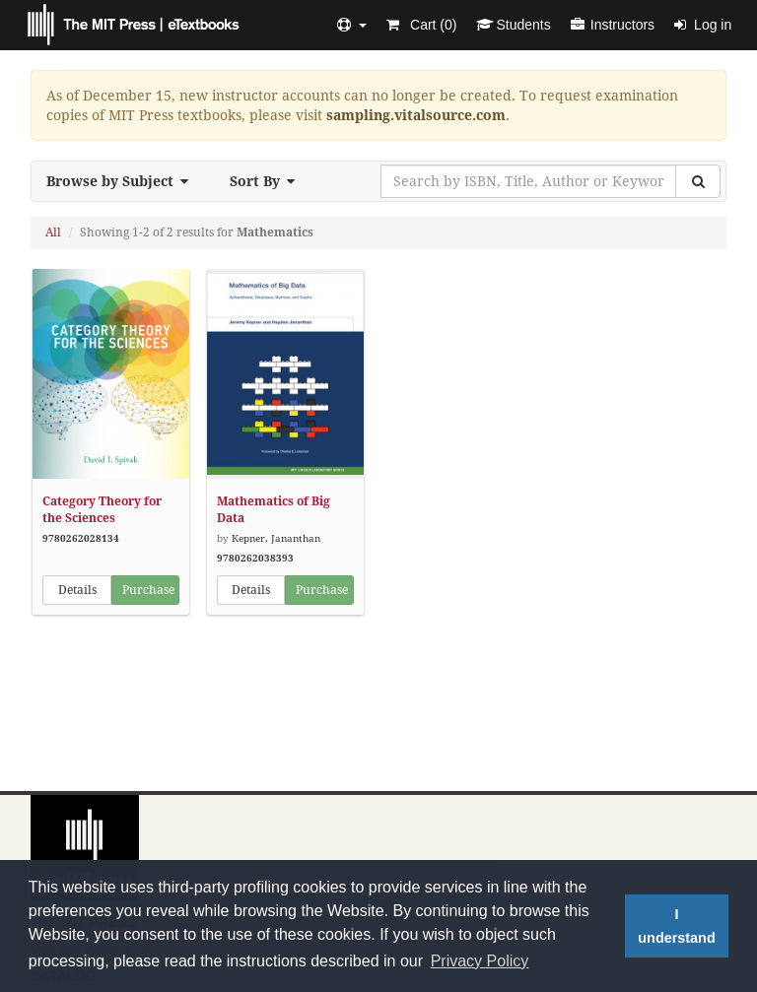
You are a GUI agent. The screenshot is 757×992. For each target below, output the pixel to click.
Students (513, 25)
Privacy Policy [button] (480, 961)
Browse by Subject (123, 181)
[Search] (698, 181)
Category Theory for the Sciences (102, 510)
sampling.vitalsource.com (416, 115)
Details (77, 590)
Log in (702, 25)
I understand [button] (676, 926)
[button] (352, 24)
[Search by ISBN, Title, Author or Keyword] (528, 181)
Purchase (148, 590)
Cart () (421, 25)
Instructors (612, 25)
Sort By (268, 181)
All (53, 232)
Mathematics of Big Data (273, 510)
